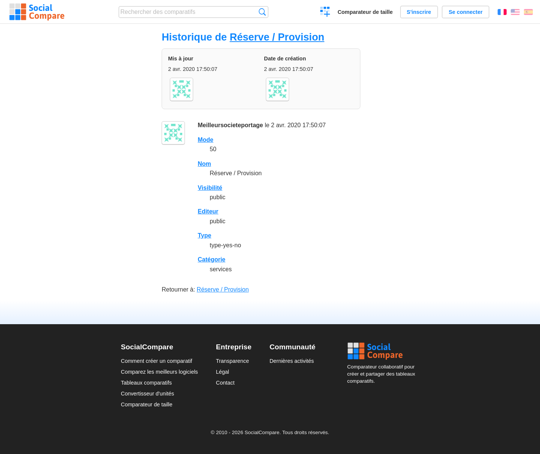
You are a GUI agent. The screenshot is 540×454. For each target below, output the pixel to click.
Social (383, 351)
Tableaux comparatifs (146, 383)
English (515, 12)
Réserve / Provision (277, 37)
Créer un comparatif (325, 13)
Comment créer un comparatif (156, 361)
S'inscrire (419, 12)
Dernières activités (292, 361)
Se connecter (465, 12)
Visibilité (210, 188)
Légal (222, 372)
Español (528, 12)
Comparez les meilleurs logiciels (159, 372)
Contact (225, 383)
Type (204, 235)
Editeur (208, 211)
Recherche (262, 11)
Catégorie (211, 259)
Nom (204, 164)
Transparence (232, 361)
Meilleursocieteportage (230, 125)
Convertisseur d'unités (147, 394)
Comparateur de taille (365, 12)
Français (502, 12)
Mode (205, 140)
